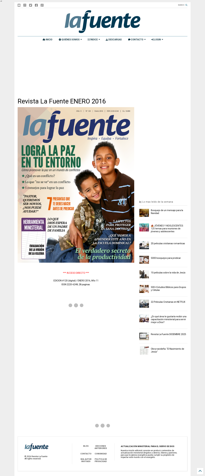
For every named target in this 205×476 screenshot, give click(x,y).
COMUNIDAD (101, 454)
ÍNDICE (94, 39)
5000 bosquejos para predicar (166, 258)
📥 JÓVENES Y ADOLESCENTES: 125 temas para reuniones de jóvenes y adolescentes (167, 228)
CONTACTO (137, 39)
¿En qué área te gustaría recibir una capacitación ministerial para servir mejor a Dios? (168, 319)
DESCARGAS (114, 39)
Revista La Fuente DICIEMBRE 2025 (168, 334)
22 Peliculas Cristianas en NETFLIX (168, 302)
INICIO (47, 39)
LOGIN (157, 39)
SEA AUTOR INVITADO (85, 460)
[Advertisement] (102, 70)
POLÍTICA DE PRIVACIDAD (101, 460)
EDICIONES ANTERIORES (100, 447)
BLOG (86, 446)
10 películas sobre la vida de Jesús (168, 272)
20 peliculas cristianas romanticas (168, 243)
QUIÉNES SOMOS (70, 39)
